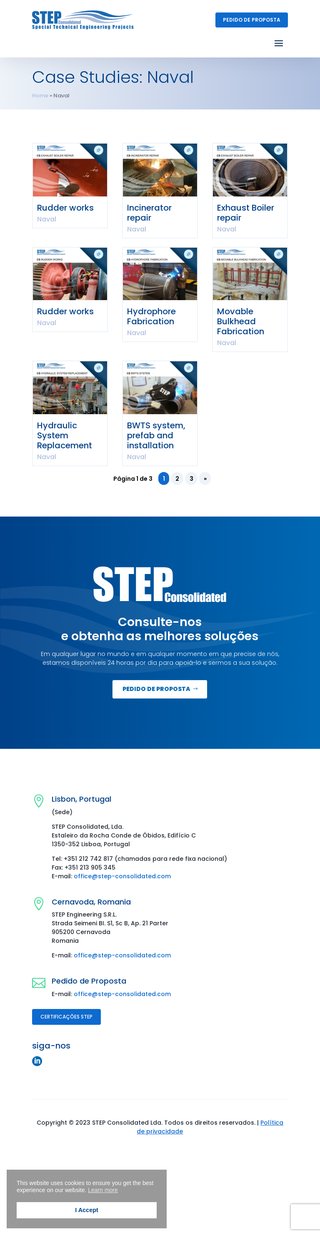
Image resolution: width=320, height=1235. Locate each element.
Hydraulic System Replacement (64, 435)
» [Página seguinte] (205, 479)
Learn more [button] (103, 1190)
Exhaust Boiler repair (245, 213)
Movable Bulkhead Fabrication (240, 321)
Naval (46, 219)
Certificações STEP (66, 1016)
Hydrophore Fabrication (151, 316)
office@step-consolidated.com (122, 876)
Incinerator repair (149, 213)
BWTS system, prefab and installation (156, 435)
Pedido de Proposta (251, 19)
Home (40, 95)
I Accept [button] (86, 1210)
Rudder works (65, 208)
